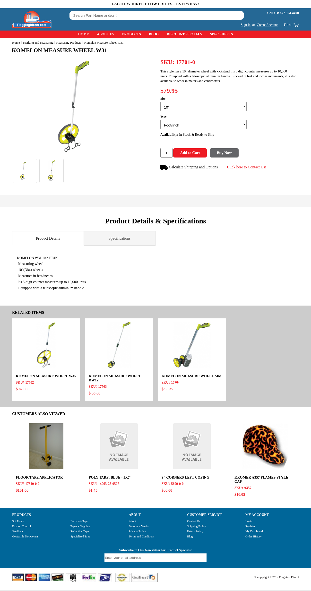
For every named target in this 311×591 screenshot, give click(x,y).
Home (83, 34)
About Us (105, 34)
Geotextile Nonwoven (25, 537)
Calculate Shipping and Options (189, 168)
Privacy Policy (137, 532)
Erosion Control (21, 527)
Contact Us (193, 522)
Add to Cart (191, 153)
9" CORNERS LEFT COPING (186, 478)
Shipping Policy (196, 527)
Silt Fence (18, 522)
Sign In (246, 25)
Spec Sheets (221, 34)
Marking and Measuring (38, 42)
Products (131, 34)
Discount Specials (184, 34)
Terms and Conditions (142, 537)
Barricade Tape (79, 522)
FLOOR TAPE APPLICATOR (39, 478)
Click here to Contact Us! (248, 167)
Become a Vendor (139, 527)
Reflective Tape (79, 532)
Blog (154, 34)
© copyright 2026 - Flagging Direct (276, 578)
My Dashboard (254, 532)
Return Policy (195, 532)
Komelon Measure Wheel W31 (61, 50)
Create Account (267, 25)
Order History (253, 537)
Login (248, 522)
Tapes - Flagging (80, 527)
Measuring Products (68, 42)
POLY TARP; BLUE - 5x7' (110, 478)
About (132, 522)
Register (250, 527)
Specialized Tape (80, 537)
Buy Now (226, 153)
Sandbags (17, 532)
